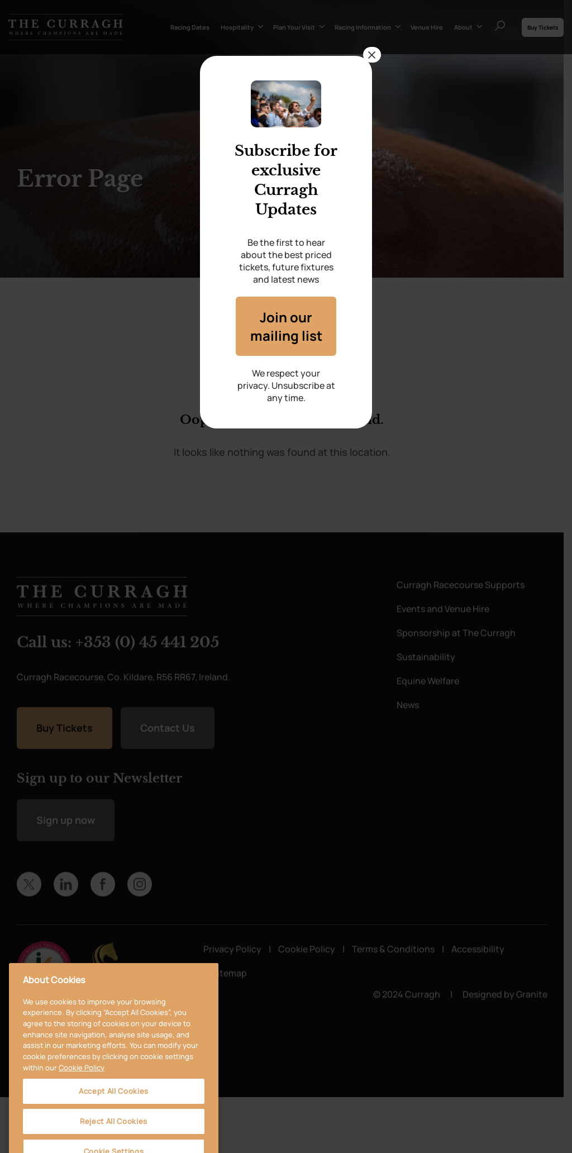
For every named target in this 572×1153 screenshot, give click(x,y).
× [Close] (372, 55)
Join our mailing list (286, 326)
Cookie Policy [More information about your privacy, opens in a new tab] (81, 1103)
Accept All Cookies (114, 1127)
